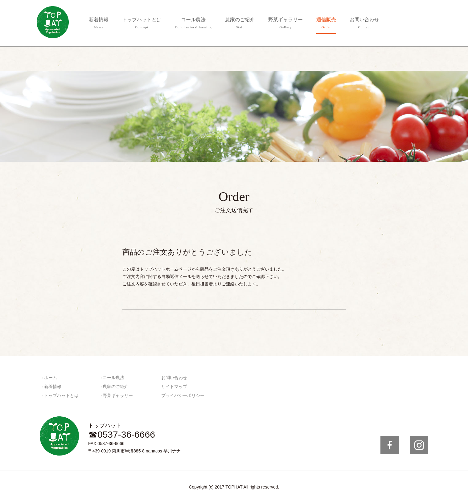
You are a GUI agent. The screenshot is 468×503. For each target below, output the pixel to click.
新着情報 (99, 24)
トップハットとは (142, 24)
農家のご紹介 (240, 24)
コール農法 (193, 24)
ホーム (50, 377)
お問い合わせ (364, 24)
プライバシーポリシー (182, 395)
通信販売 (326, 24)
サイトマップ (174, 386)
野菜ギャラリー (285, 24)
